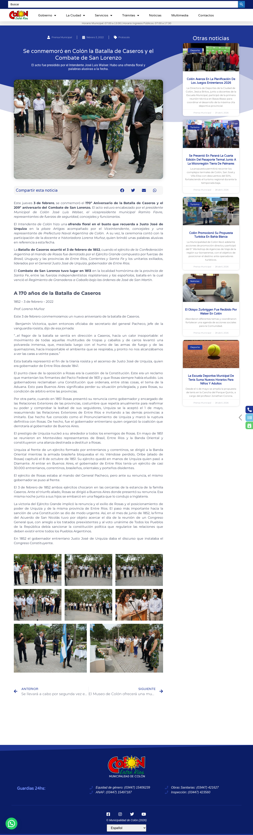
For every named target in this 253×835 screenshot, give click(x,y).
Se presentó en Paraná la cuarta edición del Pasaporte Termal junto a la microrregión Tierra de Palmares (211, 159)
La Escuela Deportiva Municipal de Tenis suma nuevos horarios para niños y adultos (211, 379)
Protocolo (124, 37)
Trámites (130, 15)
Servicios (103, 15)
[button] (122, 190)
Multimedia (179, 15)
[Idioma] (126, 828)
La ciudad (75, 15)
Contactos (206, 15)
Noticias (155, 15)
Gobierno (47, 15)
